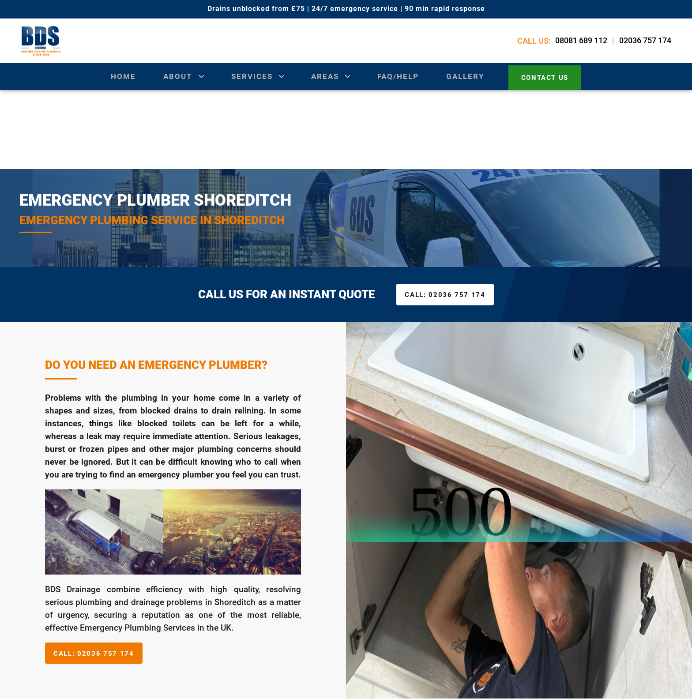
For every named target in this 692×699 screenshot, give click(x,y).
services (250, 83)
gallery (466, 83)
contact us (546, 83)
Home (120, 83)
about (174, 83)
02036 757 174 (647, 44)
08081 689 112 (583, 44)
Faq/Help (398, 83)
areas (324, 83)
